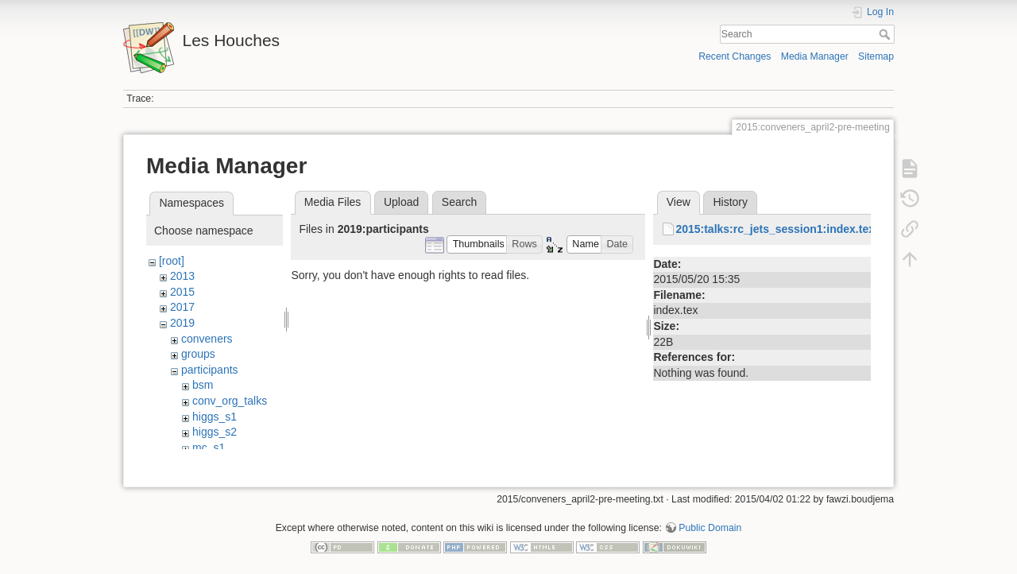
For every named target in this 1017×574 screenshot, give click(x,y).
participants (209, 369)
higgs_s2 (214, 431)
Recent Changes (734, 56)
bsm (202, 384)
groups (198, 353)
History (730, 202)
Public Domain (710, 521)
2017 (182, 307)
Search (886, 34)
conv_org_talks (229, 400)
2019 (182, 322)
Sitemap (876, 56)
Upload (401, 202)
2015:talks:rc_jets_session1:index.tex (775, 229)
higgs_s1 (214, 416)
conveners (207, 338)
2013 (182, 276)
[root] (171, 260)
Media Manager (815, 56)
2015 (182, 291)
